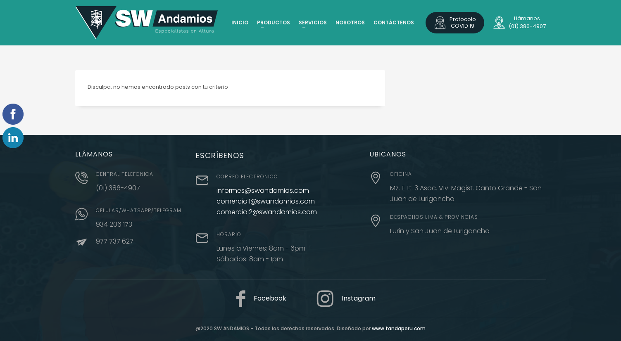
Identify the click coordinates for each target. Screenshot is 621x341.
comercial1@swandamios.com (266, 201)
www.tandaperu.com (399, 328)
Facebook (270, 298)
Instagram (359, 298)
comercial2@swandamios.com (267, 212)
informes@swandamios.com (263, 190)
